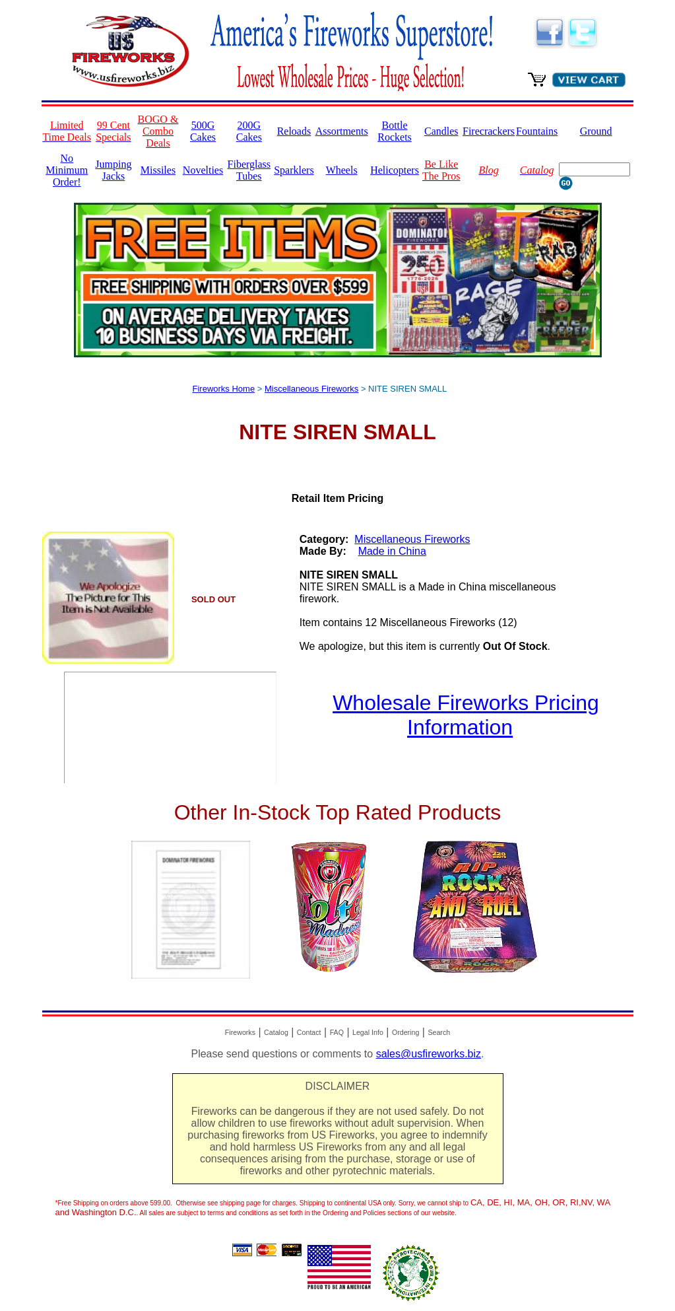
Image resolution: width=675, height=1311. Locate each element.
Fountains (537, 131)
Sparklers (293, 170)
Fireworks (240, 1032)
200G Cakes (249, 131)
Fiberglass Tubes (249, 170)
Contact (309, 1032)
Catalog (276, 1032)
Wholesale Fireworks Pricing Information (466, 715)
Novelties (203, 170)
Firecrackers (489, 131)
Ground (596, 131)
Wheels (342, 170)
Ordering (405, 1032)
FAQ (337, 1032)
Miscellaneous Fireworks (311, 389)
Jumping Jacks (113, 170)
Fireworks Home (224, 389)
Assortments (341, 131)
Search (439, 1032)
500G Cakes (203, 131)
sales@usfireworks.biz (428, 1053)
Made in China (392, 551)
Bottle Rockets (394, 131)
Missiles (158, 170)
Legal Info (367, 1032)
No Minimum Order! (67, 170)
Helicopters (394, 170)
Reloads (294, 131)
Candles (441, 131)
